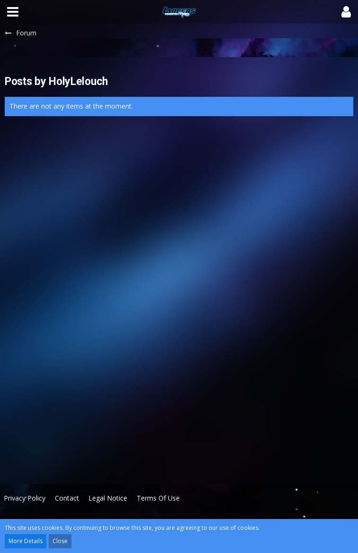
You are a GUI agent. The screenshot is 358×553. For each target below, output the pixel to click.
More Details (26, 541)
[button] (13, 11)
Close (60, 541)
